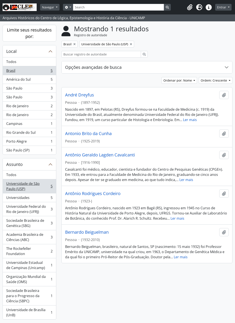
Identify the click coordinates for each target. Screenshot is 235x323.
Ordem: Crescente (214, 80)
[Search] (118, 7)
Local (11, 51)
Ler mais (190, 119)
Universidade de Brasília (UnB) (29, 312)
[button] (189, 7)
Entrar (222, 7)
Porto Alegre (29, 142)
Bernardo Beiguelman (87, 232)
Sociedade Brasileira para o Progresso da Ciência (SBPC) (29, 295)
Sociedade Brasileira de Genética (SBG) (29, 223)
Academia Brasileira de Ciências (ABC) (29, 237)
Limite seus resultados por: (29, 33)
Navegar (48, 7)
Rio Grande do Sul (29, 133)
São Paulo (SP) (29, 151)
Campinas (29, 124)
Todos (11, 61)
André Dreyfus (79, 95)
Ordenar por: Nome (178, 80)
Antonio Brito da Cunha (88, 133)
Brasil (29, 71)
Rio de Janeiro (29, 106)
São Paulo (29, 89)
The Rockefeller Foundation (29, 251)
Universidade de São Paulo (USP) (29, 186)
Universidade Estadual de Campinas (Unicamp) (29, 265)
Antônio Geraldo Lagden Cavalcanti (100, 155)
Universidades (29, 198)
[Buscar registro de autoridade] (101, 54)
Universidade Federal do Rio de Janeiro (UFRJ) (29, 209)
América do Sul (29, 80)
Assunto (14, 164)
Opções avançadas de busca (93, 67)
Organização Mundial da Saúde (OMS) (29, 279)
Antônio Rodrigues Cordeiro (93, 193)
